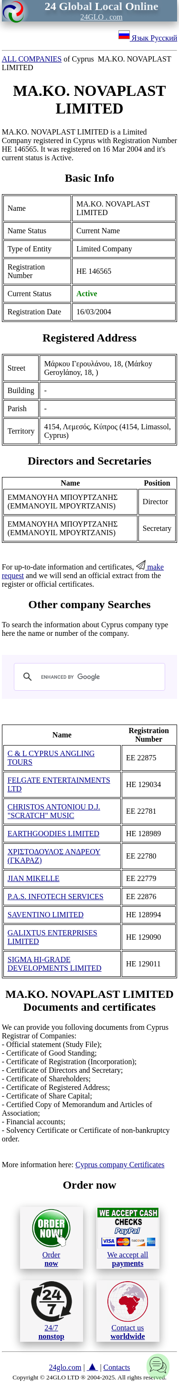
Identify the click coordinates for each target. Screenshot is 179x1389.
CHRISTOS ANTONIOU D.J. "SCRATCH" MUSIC (54, 811)
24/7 (51, 1310)
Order (51, 1237)
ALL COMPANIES (32, 59)
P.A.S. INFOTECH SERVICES (56, 896)
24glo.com (65, 1367)
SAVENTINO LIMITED (46, 915)
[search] (88, 677)
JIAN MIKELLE (34, 878)
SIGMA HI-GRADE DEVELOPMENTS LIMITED (55, 963)
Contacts (117, 1367)
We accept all (127, 1237)
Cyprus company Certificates (120, 1165)
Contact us (127, 1310)
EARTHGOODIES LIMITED (53, 833)
